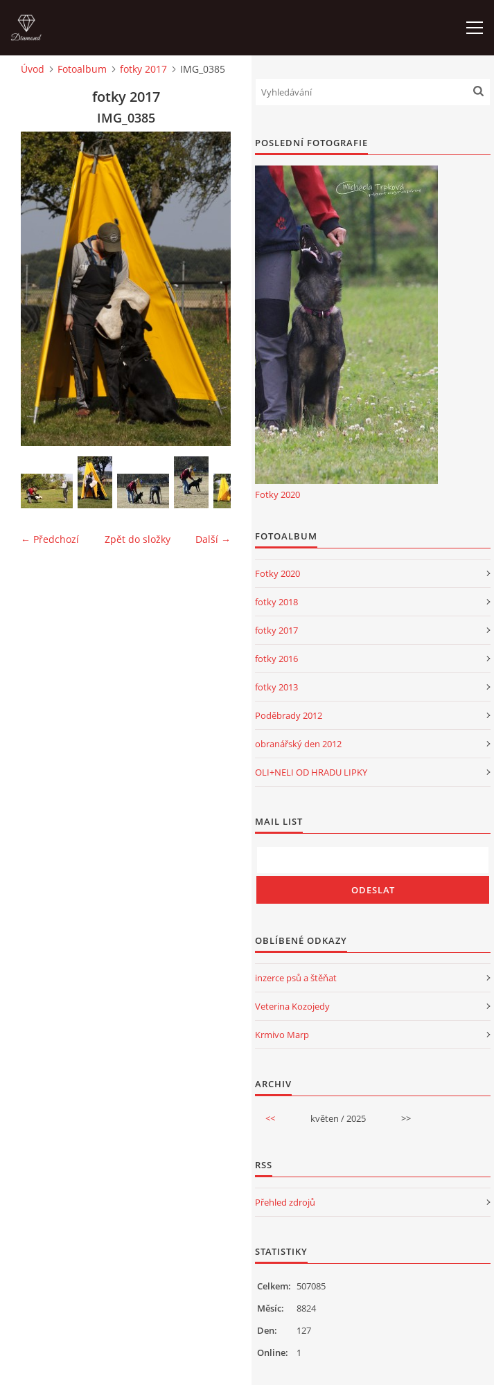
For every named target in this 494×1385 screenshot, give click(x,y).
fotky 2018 (276, 602)
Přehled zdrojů (285, 1202)
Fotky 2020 (277, 494)
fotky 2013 (276, 687)
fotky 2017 (143, 68)
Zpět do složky (137, 539)
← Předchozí (50, 539)
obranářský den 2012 (298, 744)
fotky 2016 (276, 658)
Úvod (32, 68)
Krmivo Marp (282, 1034)
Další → (213, 539)
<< (270, 1118)
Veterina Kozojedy (292, 1006)
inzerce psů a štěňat (296, 978)
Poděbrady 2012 (288, 715)
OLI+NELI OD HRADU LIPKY (311, 772)
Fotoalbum (82, 68)
